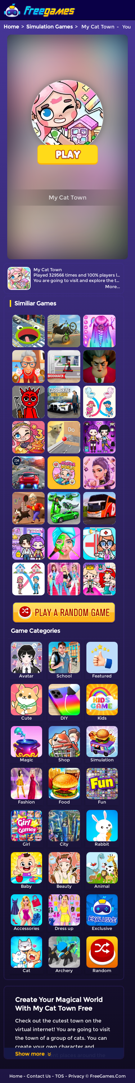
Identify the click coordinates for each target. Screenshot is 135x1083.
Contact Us (39, 1076)
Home (11, 26)
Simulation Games (49, 26)
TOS (59, 1076)
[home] (39, 2)
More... (112, 286)
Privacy (76, 1076)
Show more (33, 1054)
